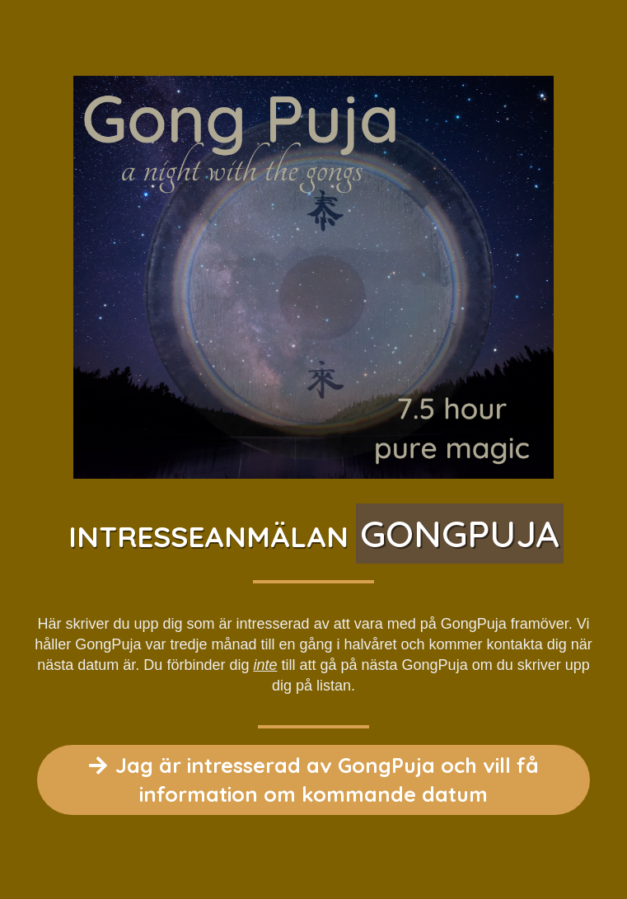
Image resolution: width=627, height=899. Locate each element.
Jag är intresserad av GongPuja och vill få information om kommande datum (314, 780)
